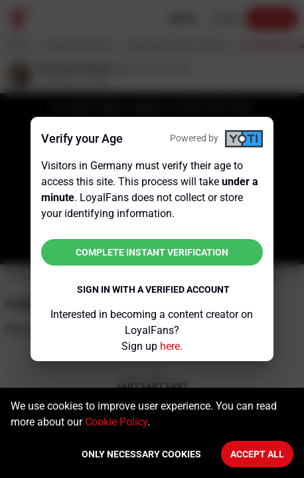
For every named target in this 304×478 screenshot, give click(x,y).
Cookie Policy (116, 422)
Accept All (257, 454)
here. (171, 346)
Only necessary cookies (141, 454)
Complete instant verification (152, 252)
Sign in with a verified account (153, 289)
